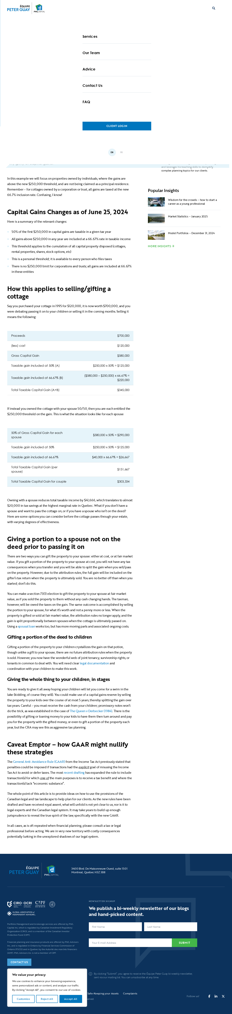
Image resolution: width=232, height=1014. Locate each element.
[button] (223, 8)
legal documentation (95, 663)
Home (29, 114)
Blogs (45, 114)
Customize (23, 999)
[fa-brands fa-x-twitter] (223, 996)
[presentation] (116, 958)
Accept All (70, 999)
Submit (184, 943)
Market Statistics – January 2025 (188, 216)
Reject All (47, 999)
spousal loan (27, 626)
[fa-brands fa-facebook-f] (209, 996)
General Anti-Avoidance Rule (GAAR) (39, 761)
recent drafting (74, 772)
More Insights (159, 246)
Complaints (130, 993)
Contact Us (19, 962)
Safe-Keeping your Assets (103, 993)
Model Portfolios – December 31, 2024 (191, 233)
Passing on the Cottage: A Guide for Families (75, 140)
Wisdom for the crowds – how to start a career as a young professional (192, 202)
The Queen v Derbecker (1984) (91, 711)
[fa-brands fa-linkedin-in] (216, 996)
